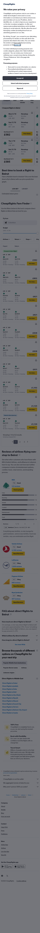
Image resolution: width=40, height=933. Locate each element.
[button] (20, 78)
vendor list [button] (17, 45)
